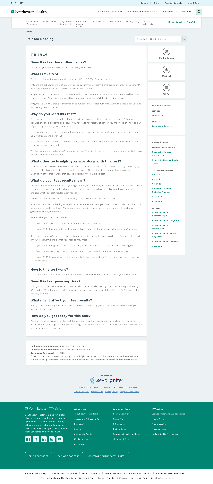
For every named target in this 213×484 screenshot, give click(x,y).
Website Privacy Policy (35, 473)
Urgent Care (193, 3)
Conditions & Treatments (32, 22)
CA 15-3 (156, 174)
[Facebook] (28, 439)
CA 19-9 (156, 179)
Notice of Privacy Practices (64, 473)
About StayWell (81, 391)
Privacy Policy (111, 391)
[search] (158, 39)
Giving (156, 3)
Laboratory (157, 115)
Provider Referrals (173, 3)
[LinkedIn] (44, 439)
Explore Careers (68, 456)
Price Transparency (91, 473)
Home (29, 32)
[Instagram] (52, 439)
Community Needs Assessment (170, 473)
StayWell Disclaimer (129, 391)
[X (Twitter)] (36, 439)
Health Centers (50, 21)
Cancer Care (118, 419)
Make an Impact (159, 429)
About (186, 11)
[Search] (199, 12)
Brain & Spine (119, 429)
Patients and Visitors (109, 11)
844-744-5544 (17, 3)
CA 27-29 (156, 184)
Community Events (83, 434)
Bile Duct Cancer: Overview (165, 241)
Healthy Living (132, 21)
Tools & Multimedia (147, 22)
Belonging (78, 424)
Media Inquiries (81, 439)
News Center (115, 21)
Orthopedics (119, 424)
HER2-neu (157, 197)
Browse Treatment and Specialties (168, 414)
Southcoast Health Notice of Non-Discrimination (128, 473)
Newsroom (79, 444)
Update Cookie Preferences (165, 434)
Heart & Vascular (121, 414)
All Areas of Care (121, 439)
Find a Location (159, 424)
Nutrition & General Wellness (81, 24)
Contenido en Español (183, 22)
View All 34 (157, 246)
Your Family (98, 21)
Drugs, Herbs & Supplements (67, 22)
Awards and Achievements (86, 419)
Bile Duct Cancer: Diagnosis (165, 220)
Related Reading (40, 39)
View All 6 (157, 201)
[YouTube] (59, 439)
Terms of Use (97, 391)
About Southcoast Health (86, 414)
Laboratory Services (162, 126)
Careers (144, 3)
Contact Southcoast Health (106, 456)
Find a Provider (159, 419)
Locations (170, 11)
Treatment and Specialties (143, 11)
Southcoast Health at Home (126, 434)
